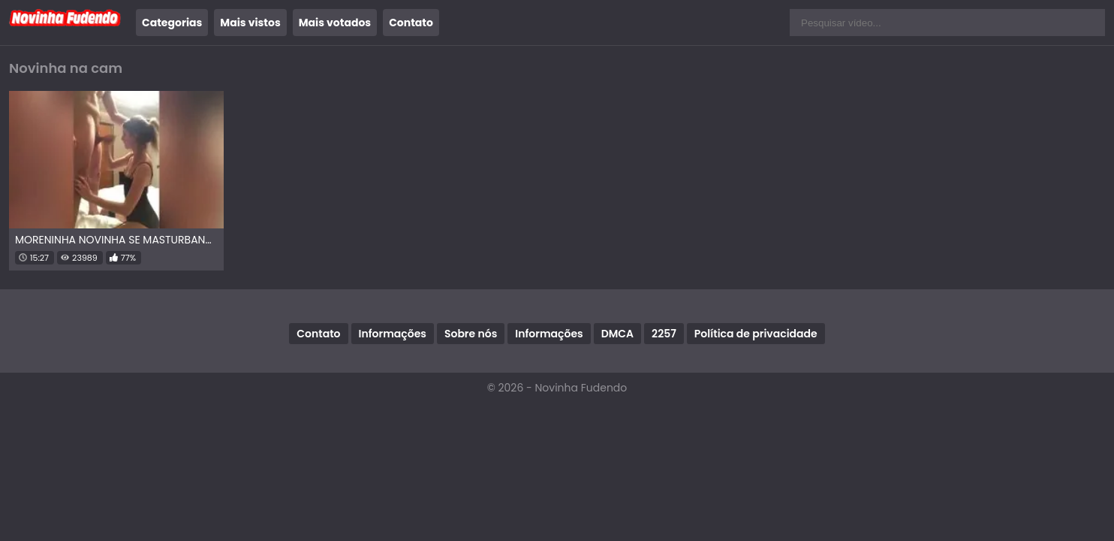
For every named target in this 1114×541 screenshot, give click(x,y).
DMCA (617, 333)
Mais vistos (250, 22)
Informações (392, 333)
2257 (664, 333)
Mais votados (335, 22)
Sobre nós (470, 333)
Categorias (172, 22)
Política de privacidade (755, 333)
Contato (411, 22)
